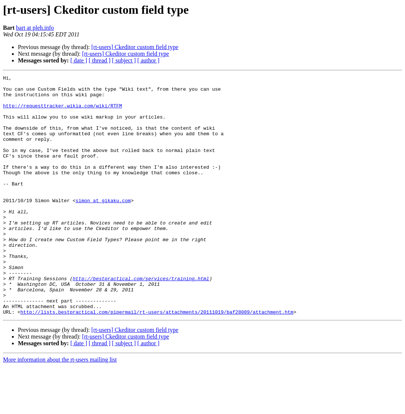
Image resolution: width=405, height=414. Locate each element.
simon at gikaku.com (103, 226)
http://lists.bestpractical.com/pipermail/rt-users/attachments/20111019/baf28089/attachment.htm (156, 359)
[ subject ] (124, 60)
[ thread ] (100, 60)
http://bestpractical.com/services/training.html (141, 319)
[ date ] (78, 60)
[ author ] (148, 60)
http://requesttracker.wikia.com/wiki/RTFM (62, 112)
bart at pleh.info (35, 28)
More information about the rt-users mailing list (60, 407)
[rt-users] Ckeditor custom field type (134, 47)
